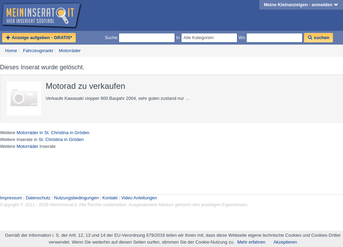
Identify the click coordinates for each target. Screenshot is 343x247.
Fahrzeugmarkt (38, 50)
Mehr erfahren (251, 242)
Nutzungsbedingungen (76, 197)
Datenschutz (38, 197)
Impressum (11, 197)
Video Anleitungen (139, 197)
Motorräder (70, 50)
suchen (318, 37)
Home (11, 50)
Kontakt (110, 197)
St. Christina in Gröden (61, 139)
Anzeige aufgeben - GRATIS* (39, 37)
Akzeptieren (285, 242)
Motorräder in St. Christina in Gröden (52, 132)
